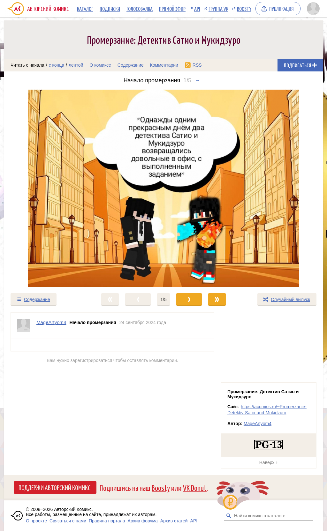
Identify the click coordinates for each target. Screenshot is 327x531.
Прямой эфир (172, 8)
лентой (76, 65)
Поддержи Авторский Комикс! (55, 487)
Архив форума (143, 520)
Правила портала (107, 520)
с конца (57, 65)
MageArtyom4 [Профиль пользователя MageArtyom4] (51, 322)
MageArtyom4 (257, 423)
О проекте (36, 520)
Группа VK (218, 8)
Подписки (110, 8)
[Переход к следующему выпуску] (163, 188)
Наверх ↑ (268, 462)
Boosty (244, 8)
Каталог (85, 8)
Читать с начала (27, 65)
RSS (197, 65)
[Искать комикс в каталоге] (228, 515)
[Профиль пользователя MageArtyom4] (23, 325)
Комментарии (164, 65)
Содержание (131, 65)
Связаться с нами (67, 520)
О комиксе (100, 65)
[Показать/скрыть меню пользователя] (313, 8)
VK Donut (195, 487)
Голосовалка (139, 8)
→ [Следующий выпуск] (197, 80)
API (197, 8)
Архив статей (174, 520)
